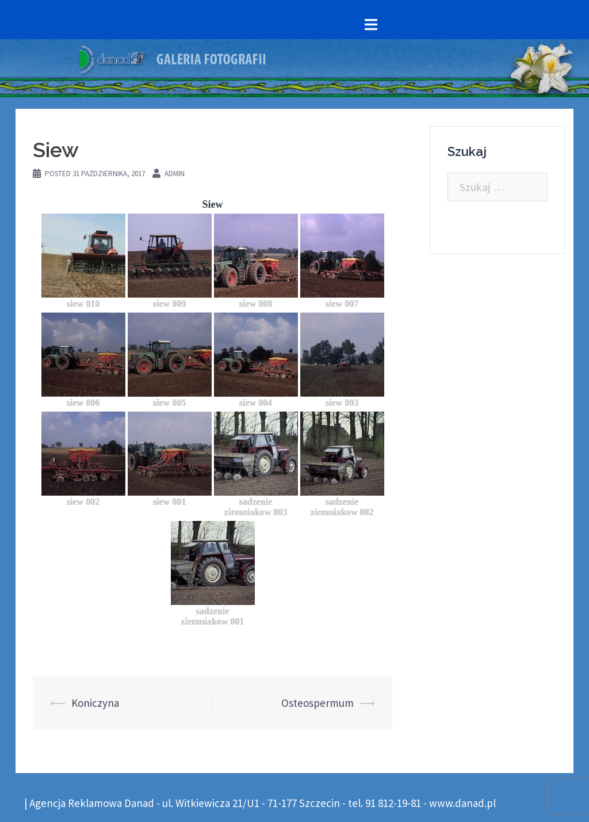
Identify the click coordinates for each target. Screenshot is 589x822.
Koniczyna (95, 703)
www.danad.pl (462, 803)
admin (175, 173)
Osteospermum (317, 703)
